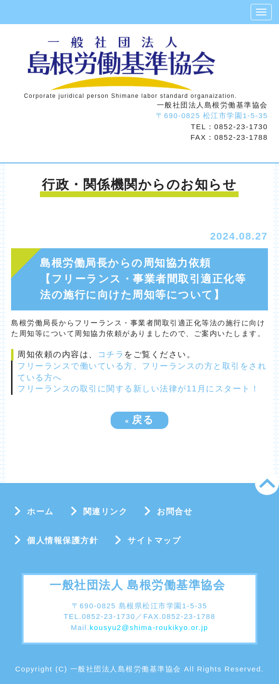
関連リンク (105, 511)
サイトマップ (154, 540)
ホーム (40, 511)
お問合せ (174, 511)
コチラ (111, 354)
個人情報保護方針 (62, 540)
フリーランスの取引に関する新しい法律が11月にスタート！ (138, 388)
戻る (139, 419)
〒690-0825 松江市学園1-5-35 (211, 115)
